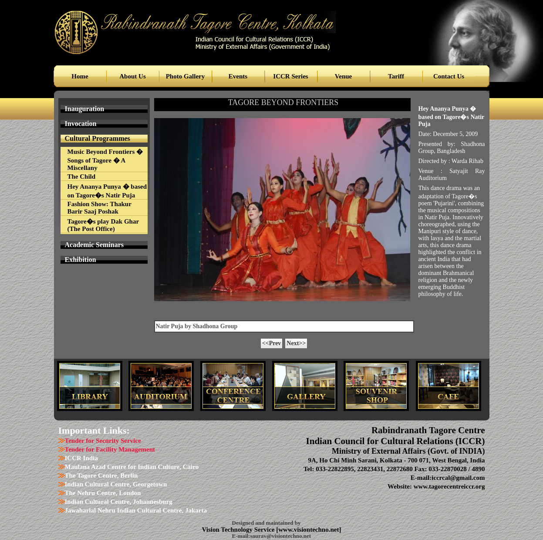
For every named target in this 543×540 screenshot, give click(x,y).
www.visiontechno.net (308, 529)
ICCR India (81, 458)
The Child (81, 176)
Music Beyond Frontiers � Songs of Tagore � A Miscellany (105, 159)
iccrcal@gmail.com (458, 477)
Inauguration (85, 108)
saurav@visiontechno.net (280, 536)
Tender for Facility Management (110, 449)
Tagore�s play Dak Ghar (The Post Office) (103, 225)
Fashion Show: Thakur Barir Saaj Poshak (99, 207)
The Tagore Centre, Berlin (101, 475)
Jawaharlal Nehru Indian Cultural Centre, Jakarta (136, 510)
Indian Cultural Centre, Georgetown (116, 484)
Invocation (81, 123)
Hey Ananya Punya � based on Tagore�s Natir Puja (107, 191)
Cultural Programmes (97, 138)
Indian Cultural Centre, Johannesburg (118, 501)
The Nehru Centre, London (103, 492)
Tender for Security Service (103, 440)
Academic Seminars (94, 244)
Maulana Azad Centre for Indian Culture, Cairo (132, 466)
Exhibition (80, 259)
